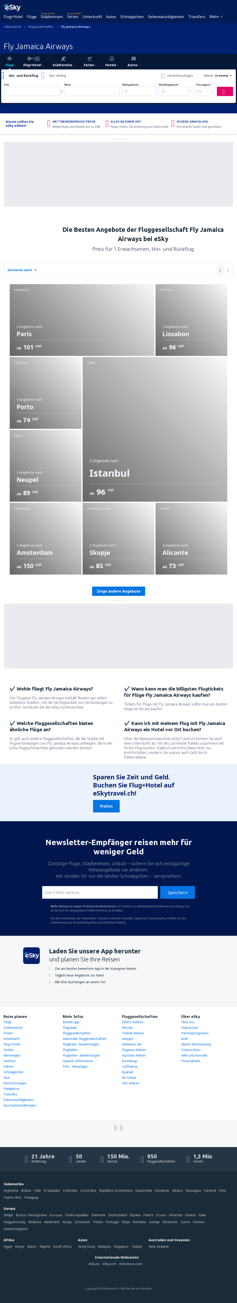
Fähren (8, 1066)
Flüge (32, 16)
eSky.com (109, 1264)
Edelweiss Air (131, 1044)
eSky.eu (94, 1264)
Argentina (11, 1190)
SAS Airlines (130, 1083)
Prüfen (106, 806)
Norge (67, 1222)
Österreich (82, 1222)
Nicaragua (193, 1190)
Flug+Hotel (13, 16)
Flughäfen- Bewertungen (81, 1055)
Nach (67, 84)
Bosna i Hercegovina (31, 1215)
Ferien (72, 16)
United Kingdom (16, 1229)
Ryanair (127, 1072)
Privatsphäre (190, 1061)
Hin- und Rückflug (23, 75)
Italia (202, 1215)
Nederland (51, 1222)
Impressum (189, 1027)
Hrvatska (175, 1215)
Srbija (126, 1222)
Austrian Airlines (134, 1055)
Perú (222, 1190)
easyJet (127, 1038)
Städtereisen (52, 16)
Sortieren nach (19, 270)
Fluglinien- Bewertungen (81, 1044)
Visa (6, 1077)
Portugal (112, 1222)
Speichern (177, 892)
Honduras (162, 1190)
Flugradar (70, 1027)
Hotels (8, 1050)
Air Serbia (129, 1077)
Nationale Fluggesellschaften (84, 1038)
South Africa (62, 1246)
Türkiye (136, 1246)
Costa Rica (88, 1190)
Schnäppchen (132, 16)
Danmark (98, 1215)
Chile (37, 1190)
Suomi (185, 1222)
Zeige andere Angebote (118, 591)
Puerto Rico (13, 1197)
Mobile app (71, 1022)
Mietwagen (11, 1055)
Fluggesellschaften (77, 1033)
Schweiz (199, 1222)
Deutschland (117, 1215)
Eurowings (129, 1061)
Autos (111, 16)
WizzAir (127, 1027)
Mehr (214, 16)
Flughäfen (70, 1050)
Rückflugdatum (168, 84)
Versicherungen (14, 1083)
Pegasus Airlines (134, 1050)
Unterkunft (92, 16)
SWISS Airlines (132, 1022)
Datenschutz (191, 1050)
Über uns (187, 1022)
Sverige (154, 1222)
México (177, 1190)
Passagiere (203, 84)
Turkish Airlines (133, 1033)
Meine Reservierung (196, 1044)
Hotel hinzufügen (180, 75)
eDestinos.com (130, 1264)
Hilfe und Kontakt (194, 1055)
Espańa (135, 1215)
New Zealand (158, 1246)
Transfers (196, 16)
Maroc (32, 1246)
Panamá (210, 1190)
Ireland (190, 1215)
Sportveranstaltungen (19, 1105)
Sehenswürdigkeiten (166, 16)
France (148, 1215)
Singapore (121, 1246)
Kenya (19, 1246)
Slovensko (170, 1222)
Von (6, 84)
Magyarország (14, 1222)
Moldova (34, 1222)
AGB (184, 1038)
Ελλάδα (161, 1215)
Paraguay (31, 1197)
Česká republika (76, 1215)
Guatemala (143, 1190)
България (56, 1215)
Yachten (9, 1061)
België (8, 1215)
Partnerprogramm (195, 1033)
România (139, 1222)
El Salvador (52, 1190)
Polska (98, 1222)
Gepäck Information (78, 1061)
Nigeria (45, 1246)
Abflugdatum (130, 84)
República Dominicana (115, 1190)
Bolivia (26, 1190)
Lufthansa (129, 1066)
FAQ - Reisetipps (75, 1066)
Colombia (70, 1190)
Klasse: (209, 76)
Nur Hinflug (57, 75)
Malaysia (104, 1246)
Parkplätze (11, 1088)
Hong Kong (86, 1246)
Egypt (8, 1246)
